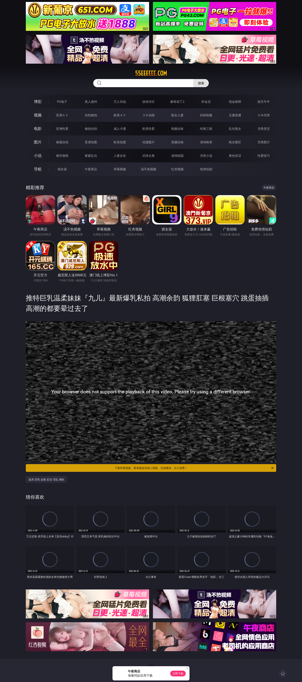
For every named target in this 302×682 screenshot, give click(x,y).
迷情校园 (177, 155)
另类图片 (264, 142)
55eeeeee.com (151, 73)
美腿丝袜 (177, 142)
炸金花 (206, 101)
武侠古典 (148, 155)
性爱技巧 (264, 155)
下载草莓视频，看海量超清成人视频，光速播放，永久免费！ (194, 468)
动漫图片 (148, 142)
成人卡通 (120, 128)
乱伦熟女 (235, 128)
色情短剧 (206, 169)
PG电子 (62, 101)
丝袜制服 (206, 115)
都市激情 (62, 155)
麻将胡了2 (177, 101)
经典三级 (206, 128)
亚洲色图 (91, 142)
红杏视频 (177, 169)
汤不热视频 (148, 169)
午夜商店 (91, 169)
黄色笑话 (235, 155)
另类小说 (206, 155)
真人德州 (91, 101)
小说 (38, 155)
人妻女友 (120, 155)
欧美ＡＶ (120, 115)
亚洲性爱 (62, 128)
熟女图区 (235, 142)
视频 (38, 115)
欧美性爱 (148, 128)
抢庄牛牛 (264, 101)
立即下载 (178, 673)
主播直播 (235, 115)
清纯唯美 (206, 142)
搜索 (201, 83)
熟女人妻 (177, 115)
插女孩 (62, 169)
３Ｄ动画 (148, 115)
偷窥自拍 (62, 142)
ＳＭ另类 (264, 115)
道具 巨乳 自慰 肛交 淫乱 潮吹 (46, 479)
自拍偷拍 (91, 115)
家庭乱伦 (91, 155)
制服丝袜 (177, 128)
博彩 (38, 101)
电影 (38, 128)
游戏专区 (148, 101)
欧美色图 (120, 142)
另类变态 (264, 128)
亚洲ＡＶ (62, 115)
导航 (38, 169)
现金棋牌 (235, 101)
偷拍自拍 (91, 128)
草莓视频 (120, 169)
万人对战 (120, 101)
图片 (38, 142)
